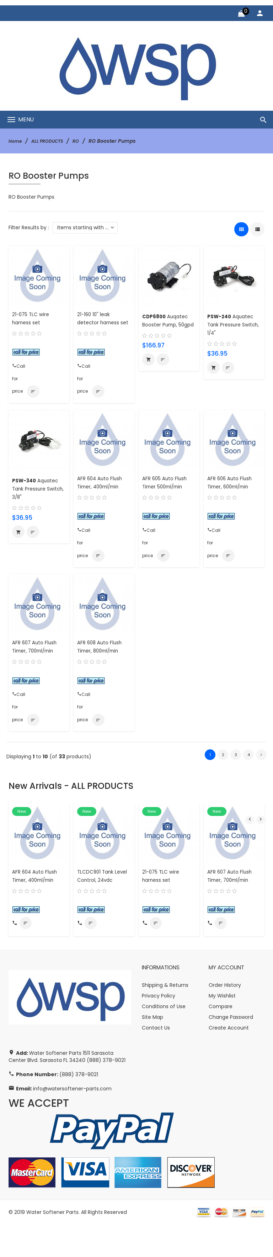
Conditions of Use (164, 1038)
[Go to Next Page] (261, 777)
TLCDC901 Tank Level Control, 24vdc (97, 903)
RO (83, 141)
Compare (220, 1038)
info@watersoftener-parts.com (72, 1121)
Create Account (229, 1060)
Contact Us (156, 1060)
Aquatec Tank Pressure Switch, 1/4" (232, 324)
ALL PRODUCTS (51, 141)
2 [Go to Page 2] (222, 777)
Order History (225, 1017)
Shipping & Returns (165, 1017)
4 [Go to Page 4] (248, 777)
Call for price (19, 369)
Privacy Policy (158, 1028)
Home (16, 141)
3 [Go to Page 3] (235, 777)
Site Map (152, 1049)
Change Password (231, 1049)
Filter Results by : (29, 227)
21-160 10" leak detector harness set (100, 322)
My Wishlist (222, 1028)
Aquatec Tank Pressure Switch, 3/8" (38, 502)
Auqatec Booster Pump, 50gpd (167, 324)
